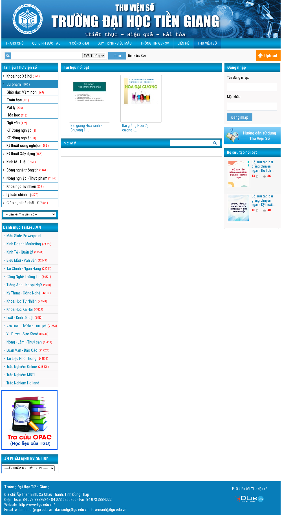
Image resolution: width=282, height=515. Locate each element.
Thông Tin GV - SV (154, 43)
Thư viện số (207, 43)
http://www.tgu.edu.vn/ (37, 504)
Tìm (117, 55)
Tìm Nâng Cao (137, 56)
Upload (267, 55)
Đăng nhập (239, 117)
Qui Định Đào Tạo (46, 43)
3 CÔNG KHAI (79, 43)
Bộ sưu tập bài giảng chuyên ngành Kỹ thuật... (264, 200)
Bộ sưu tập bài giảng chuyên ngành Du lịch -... (263, 166)
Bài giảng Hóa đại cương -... (135, 127)
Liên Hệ (183, 43)
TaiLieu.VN (31, 227)
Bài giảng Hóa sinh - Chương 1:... (86, 127)
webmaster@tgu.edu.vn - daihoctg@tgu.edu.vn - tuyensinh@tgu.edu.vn (70, 509)
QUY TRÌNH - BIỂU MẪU (115, 43)
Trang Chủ (14, 43)
